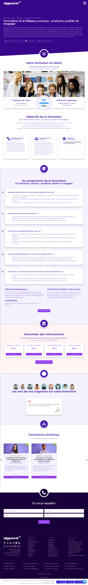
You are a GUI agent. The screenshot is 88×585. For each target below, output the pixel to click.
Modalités (51, 542)
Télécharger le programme (45, 41)
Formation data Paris (72, 563)
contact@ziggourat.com (13, 555)
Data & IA (30, 555)
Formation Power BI (9, 566)
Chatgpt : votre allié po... (75, 550)
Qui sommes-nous (53, 550)
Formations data (70, 566)
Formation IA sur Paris (51, 568)
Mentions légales (44, 577)
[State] (64, 511)
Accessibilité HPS (53, 554)
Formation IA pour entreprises (74, 568)
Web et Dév (31, 540)
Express (30, 554)
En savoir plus (80, 582)
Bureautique (31, 546)
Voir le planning (30, 41)
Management (31, 550)
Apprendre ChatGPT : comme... (74, 552)
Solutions (50, 544)
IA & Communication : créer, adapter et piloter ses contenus (71, 143)
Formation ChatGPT (9, 568)
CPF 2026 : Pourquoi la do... (75, 542)
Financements (52, 548)
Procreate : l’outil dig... (74, 546)
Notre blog (71, 540)
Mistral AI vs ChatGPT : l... (75, 548)
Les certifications (53, 555)
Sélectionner (14, 354)
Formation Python (8, 563)
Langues (30, 548)
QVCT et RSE (31, 552)
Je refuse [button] (70, 582)
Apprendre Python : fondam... (76, 555)
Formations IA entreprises (52, 566)
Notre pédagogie (44, 310)
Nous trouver (51, 552)
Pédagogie (51, 546)
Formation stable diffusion (31, 568)
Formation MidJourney (51, 563)
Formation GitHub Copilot (31, 563)
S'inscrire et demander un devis (14, 41)
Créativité (31, 544)
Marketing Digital (33, 542)
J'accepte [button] (60, 582)
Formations (51, 540)
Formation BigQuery (30, 566)
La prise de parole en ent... (75, 544)
